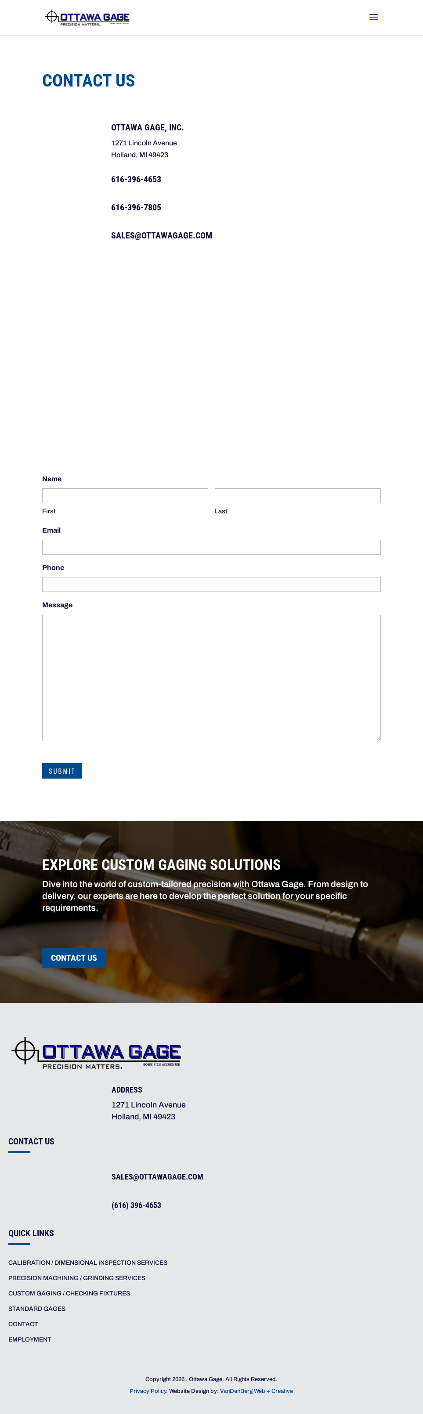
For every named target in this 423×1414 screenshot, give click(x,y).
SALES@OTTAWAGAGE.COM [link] (161, 235)
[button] (374, 23)
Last (221, 511)
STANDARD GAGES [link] (36, 1309)
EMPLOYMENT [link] (29, 1339)
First (49, 511)
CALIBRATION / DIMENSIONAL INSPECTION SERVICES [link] (87, 1262)
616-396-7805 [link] (136, 207)
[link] (87, 16)
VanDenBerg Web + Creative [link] (256, 1391)
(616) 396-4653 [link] (136, 1205)
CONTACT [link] (23, 1324)
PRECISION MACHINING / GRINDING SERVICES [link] (76, 1278)
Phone (53, 567)
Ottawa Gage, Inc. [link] (147, 127)
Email (51, 530)
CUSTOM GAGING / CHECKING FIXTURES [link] (69, 1293)
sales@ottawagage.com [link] (157, 1176)
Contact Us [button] (74, 957)
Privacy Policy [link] (148, 1391)
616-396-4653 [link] (136, 179)
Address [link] (127, 1089)
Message (57, 605)
